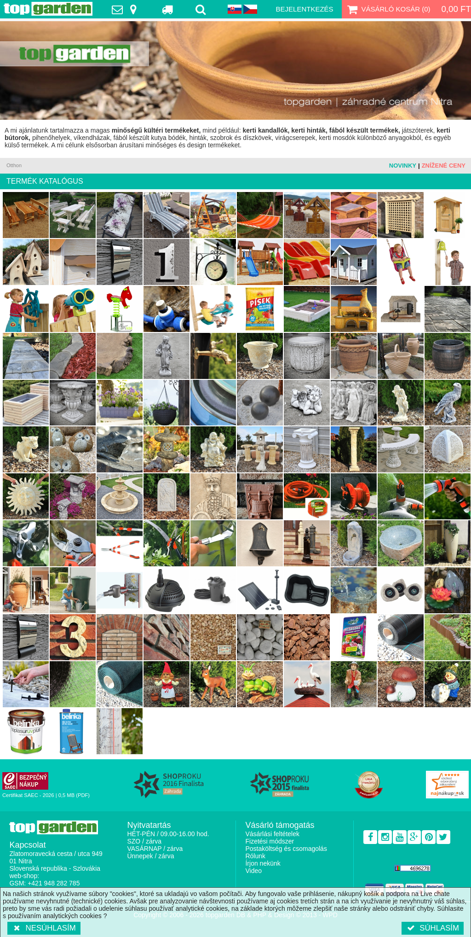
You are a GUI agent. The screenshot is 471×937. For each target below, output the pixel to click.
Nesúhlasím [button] (44, 928)
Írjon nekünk (262, 863)
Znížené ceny (443, 165)
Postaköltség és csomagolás (286, 848)
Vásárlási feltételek (272, 834)
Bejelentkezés (304, 9)
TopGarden (48, 9)
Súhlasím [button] (432, 928)
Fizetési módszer (269, 841)
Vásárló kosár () (388, 9)
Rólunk (255, 856)
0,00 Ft (456, 9)
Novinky (402, 165)
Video (253, 870)
